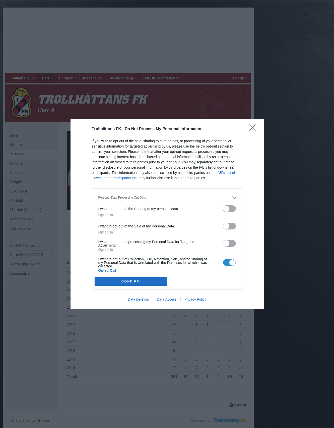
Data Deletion (138, 299)
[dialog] (167, 214)
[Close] (254, 129)
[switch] (229, 208)
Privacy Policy (195, 299)
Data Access (167, 299)
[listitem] (167, 197)
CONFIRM (130, 281)
